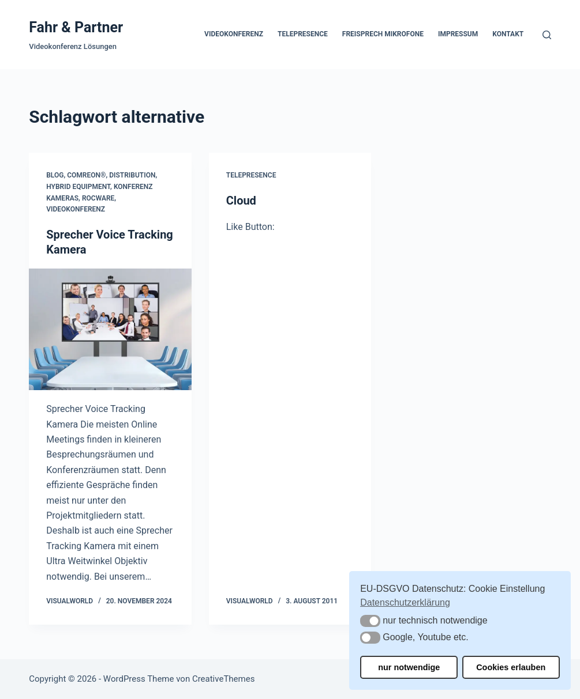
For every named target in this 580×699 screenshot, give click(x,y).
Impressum (458, 34)
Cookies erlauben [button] (510, 667)
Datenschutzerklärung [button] (405, 602)
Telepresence (303, 34)
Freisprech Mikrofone (383, 34)
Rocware (98, 198)
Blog (54, 175)
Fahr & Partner (76, 27)
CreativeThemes (223, 679)
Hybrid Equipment (78, 187)
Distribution (132, 175)
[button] (370, 621)
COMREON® (86, 175)
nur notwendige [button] (409, 667)
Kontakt (507, 34)
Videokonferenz (233, 34)
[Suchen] (546, 35)
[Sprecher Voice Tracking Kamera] (110, 329)
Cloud (241, 200)
